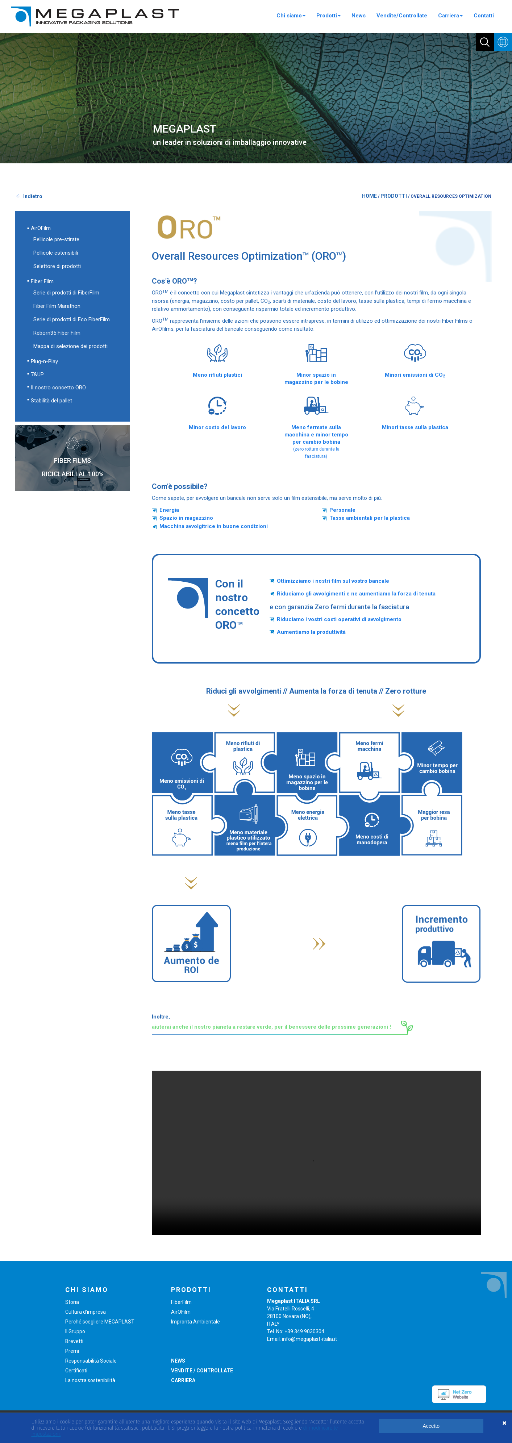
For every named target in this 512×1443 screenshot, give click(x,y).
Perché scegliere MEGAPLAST (99, 1322)
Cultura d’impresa (85, 1312)
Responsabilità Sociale (91, 1361)
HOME (369, 196)
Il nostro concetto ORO (58, 387)
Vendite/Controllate (401, 15)
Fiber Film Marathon (56, 306)
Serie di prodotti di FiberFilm (66, 292)
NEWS (178, 1361)
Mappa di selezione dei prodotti (70, 346)
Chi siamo (290, 15)
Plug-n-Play (44, 361)
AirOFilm (41, 228)
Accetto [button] (431, 1426)
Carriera (450, 15)
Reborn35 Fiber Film (56, 333)
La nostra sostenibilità (90, 1380)
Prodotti (328, 15)
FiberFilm (181, 1302)
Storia (72, 1302)
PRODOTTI (393, 196)
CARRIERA (183, 1380)
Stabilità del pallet (51, 400)
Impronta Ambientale (195, 1322)
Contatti (484, 15)
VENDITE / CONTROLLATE (202, 1370)
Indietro (32, 196)
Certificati (76, 1370)
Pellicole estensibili (55, 253)
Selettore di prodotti (57, 266)
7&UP (37, 374)
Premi (72, 1351)
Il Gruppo (75, 1331)
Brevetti (74, 1341)
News (358, 15)
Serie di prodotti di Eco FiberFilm (71, 319)
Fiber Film (42, 281)
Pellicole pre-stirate (56, 239)
